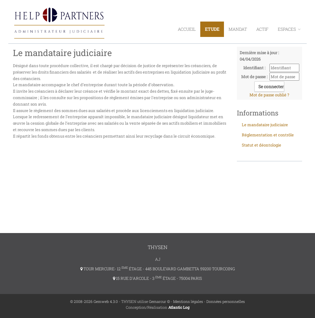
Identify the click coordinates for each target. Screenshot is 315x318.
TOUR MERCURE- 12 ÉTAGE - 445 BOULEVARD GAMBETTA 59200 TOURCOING (157, 269)
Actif (262, 29)
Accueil (187, 29)
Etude (212, 29)
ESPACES (289, 29)
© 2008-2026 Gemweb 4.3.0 (94, 301)
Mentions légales (188, 301)
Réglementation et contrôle (268, 135)
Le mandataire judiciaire (265, 124)
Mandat (238, 29)
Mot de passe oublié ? (269, 95)
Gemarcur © (159, 301)
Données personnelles (225, 301)
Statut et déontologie (261, 145)
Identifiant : (254, 67)
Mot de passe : (254, 76)
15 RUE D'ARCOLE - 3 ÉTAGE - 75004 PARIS (157, 278)
